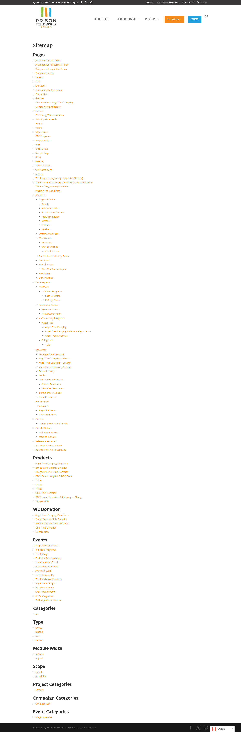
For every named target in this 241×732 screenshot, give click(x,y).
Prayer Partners (47, 410)
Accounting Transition (46, 566)
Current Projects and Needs (53, 423)
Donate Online (43, 428)
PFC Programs (43, 136)
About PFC (101, 19)
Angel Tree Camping (55, 327)
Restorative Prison (51, 313)
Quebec (46, 229)
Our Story (47, 242)
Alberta (45, 204)
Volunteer (44, 406)
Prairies (46, 225)
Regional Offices (47, 199)
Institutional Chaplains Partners (55, 367)
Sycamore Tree (50, 309)
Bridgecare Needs (44, 73)
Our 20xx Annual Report (54, 269)
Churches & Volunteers (51, 379)
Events (38, 110)
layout (38, 627)
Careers (39, 77)
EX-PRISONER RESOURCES (168, 3)
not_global (40, 676)
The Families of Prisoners (48, 579)
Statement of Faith (48, 233)
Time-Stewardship (44, 575)
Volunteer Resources (53, 388)
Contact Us (41, 94)
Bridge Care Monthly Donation (51, 467)
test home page (43, 169)
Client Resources (47, 397)
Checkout (40, 85)
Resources (152, 19)
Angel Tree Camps (45, 583)
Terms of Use (42, 165)
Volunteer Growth (44, 587)
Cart (37, 81)
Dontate (39, 419)
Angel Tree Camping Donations (51, 463)
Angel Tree (47, 322)
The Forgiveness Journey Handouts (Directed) (59, 178)
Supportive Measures (46, 545)
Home (38, 123)
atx (37, 613)
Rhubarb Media (55, 727)
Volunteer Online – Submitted (50, 449)
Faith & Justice (52, 295)
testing (39, 174)
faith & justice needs (46, 119)
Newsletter (44, 273)
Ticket (38, 480)
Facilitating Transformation (49, 115)
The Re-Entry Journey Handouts (51, 186)
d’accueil (39, 98)
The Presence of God (46, 562)
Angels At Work (43, 570)
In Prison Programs (52, 291)
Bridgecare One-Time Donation (51, 471)
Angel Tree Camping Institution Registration (68, 331)
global (38, 671)
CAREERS (150, 3)
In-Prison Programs (45, 549)
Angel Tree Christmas (56, 335)
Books (42, 375)
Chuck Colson (52, 251)
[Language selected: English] (222, 729)
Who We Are (45, 238)
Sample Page (42, 153)
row (37, 636)
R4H (37, 144)
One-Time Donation (45, 492)
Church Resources (51, 384)
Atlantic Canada (50, 208)
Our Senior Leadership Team (54, 256)
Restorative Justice (48, 304)
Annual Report (46, 264)
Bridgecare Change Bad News (51, 68)
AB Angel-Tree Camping (51, 354)
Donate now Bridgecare (47, 106)
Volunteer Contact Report (48, 445)
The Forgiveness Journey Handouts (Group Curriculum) (64, 182)
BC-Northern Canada (53, 212)
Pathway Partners (48, 432)
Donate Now (42, 501)
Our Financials (46, 277)
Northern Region (50, 216)
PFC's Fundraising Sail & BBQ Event (54, 476)
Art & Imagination (44, 596)
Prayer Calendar (43, 717)
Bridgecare (47, 340)
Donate (194, 19)
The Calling (41, 554)
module (39, 631)
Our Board (44, 260)
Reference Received (45, 441)
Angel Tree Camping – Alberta (54, 358)
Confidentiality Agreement (49, 89)
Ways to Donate (47, 436)
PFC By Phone (52, 300)
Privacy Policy (42, 140)
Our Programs (126, 19)
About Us (40, 195)
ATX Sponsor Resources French (51, 64)
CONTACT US (188, 3)
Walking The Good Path (47, 190)
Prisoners (44, 286)
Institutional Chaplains (50, 392)
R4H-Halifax (41, 148)
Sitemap (39, 161)
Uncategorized (43, 703)
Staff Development (45, 591)
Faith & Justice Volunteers (48, 600)
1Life (47, 344)
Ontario (46, 220)
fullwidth (39, 654)
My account (41, 132)
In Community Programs (51, 318)
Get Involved (174, 19)
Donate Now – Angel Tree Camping (54, 102)
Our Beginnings (50, 246)
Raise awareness (47, 414)
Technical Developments (48, 558)
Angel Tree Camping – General (55, 362)
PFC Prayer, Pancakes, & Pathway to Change (59, 497)
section (39, 640)
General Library (47, 371)
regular (39, 658)
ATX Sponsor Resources (48, 60)
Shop (38, 157)
